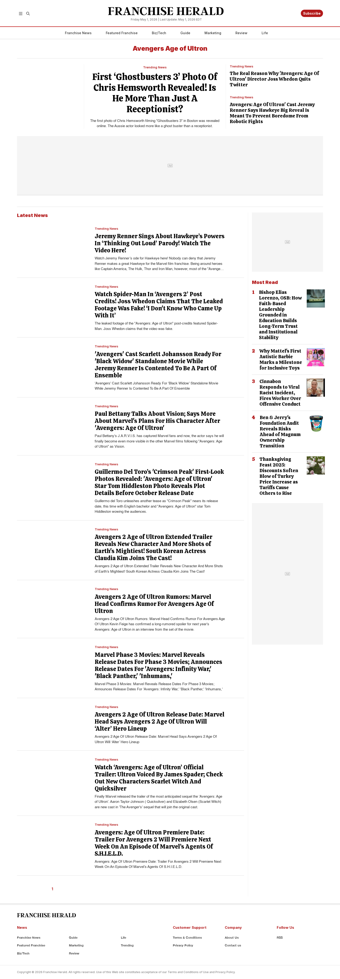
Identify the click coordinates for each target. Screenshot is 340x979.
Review (241, 33)
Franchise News (78, 33)
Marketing (212, 33)
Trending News (155, 67)
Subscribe (312, 13)
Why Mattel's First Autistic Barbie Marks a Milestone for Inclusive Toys (280, 359)
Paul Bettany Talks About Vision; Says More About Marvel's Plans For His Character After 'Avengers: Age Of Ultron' (157, 421)
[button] (20, 13)
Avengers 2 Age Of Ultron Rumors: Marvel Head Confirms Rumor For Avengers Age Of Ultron (154, 604)
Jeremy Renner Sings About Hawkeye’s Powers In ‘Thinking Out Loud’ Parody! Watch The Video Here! (160, 243)
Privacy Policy (183, 945)
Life (265, 33)
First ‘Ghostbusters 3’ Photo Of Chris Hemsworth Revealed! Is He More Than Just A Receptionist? (154, 93)
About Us (232, 937)
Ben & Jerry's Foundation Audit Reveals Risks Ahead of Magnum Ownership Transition (280, 431)
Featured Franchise (122, 33)
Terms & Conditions (187, 937)
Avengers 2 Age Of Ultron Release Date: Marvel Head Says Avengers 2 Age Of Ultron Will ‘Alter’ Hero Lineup (159, 722)
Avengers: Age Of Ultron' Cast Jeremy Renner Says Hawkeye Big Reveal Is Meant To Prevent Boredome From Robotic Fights (272, 113)
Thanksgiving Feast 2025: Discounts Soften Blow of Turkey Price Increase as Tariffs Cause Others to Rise (278, 476)
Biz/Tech (159, 33)
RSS (280, 937)
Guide (185, 33)
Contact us (233, 945)
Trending (127, 945)
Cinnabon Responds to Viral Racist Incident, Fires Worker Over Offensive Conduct (280, 392)
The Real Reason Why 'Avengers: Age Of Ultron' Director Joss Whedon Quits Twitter (274, 79)
